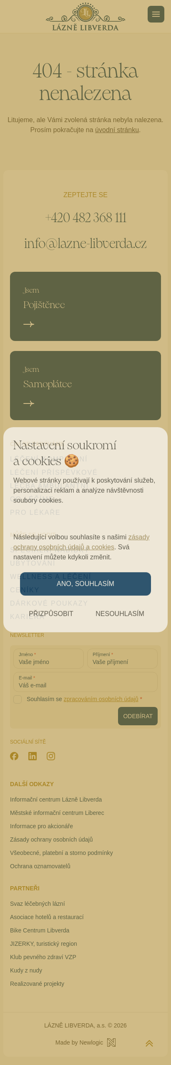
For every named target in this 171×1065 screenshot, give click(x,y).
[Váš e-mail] (85, 682)
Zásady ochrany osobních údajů (51, 839)
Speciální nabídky (50, 550)
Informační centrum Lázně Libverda (56, 799)
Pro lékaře (35, 512)
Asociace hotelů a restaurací (47, 917)
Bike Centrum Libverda (39, 930)
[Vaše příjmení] (122, 658)
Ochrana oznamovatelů (40, 866)
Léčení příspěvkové (54, 472)
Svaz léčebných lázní (37, 903)
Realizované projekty (37, 983)
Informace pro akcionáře (41, 826)
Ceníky (25, 590)
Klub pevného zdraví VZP (43, 957)
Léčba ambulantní (49, 485)
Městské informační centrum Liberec (57, 812)
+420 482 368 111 (85, 217)
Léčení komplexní (49, 459)
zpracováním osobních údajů (101, 699)
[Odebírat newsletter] (138, 716)
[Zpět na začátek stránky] (149, 1043)
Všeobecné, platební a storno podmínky (61, 852)
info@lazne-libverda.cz (85, 243)
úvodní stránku (117, 129)
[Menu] (156, 14)
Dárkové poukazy (49, 603)
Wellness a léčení (50, 576)
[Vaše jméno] (48, 658)
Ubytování (32, 563)
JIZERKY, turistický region (43, 943)
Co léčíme (32, 499)
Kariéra (27, 616)
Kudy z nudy (26, 970)
